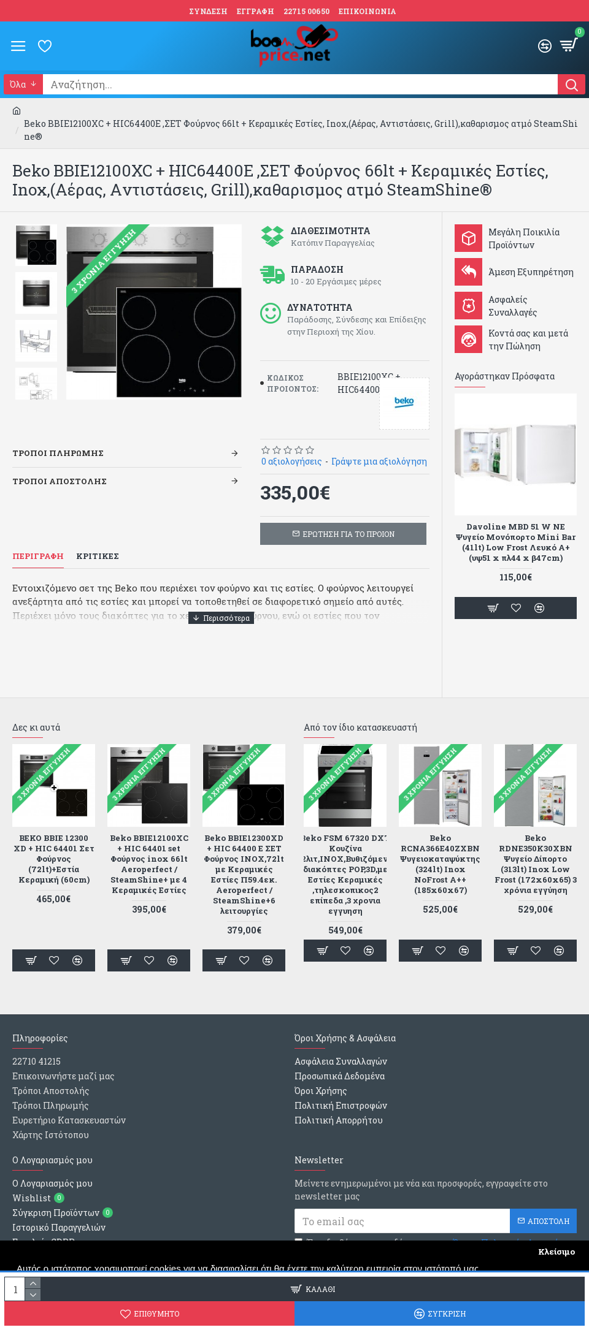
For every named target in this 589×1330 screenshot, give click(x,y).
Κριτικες (97, 556)
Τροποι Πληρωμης (58, 452)
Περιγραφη (38, 556)
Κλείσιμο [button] (556, 1251)
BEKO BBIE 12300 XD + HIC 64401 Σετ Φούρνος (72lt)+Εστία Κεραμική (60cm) (53, 858)
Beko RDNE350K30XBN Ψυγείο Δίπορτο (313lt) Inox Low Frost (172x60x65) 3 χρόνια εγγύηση (536, 864)
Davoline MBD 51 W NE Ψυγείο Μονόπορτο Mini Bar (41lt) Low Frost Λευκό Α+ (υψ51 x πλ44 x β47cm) (516, 542)
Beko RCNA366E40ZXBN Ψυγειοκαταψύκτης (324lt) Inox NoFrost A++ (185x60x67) (440, 864)
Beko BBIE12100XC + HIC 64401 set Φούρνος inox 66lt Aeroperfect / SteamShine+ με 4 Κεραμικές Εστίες (149, 864)
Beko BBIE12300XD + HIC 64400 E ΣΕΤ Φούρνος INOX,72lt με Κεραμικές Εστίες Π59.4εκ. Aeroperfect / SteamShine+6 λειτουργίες (244, 874)
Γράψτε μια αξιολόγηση (379, 461)
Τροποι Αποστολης (59, 481)
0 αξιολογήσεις (291, 461)
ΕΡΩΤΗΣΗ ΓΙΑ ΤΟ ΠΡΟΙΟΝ (348, 534)
